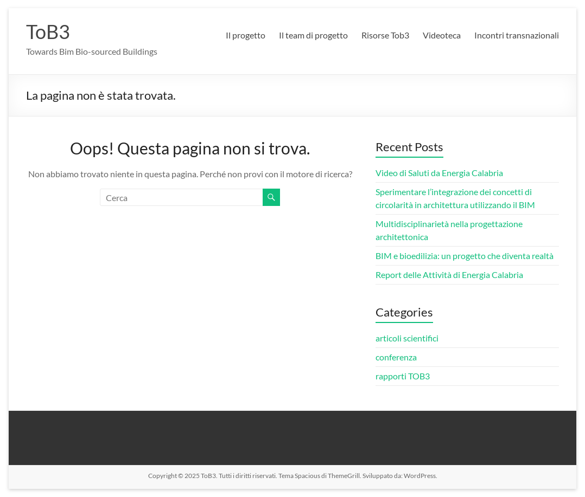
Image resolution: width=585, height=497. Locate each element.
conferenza (396, 357)
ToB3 (48, 31)
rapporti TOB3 (403, 376)
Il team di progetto (313, 35)
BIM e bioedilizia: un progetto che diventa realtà (465, 255)
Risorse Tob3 (385, 35)
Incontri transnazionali (516, 35)
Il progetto (245, 35)
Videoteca (442, 35)
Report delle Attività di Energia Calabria (449, 274)
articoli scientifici (407, 338)
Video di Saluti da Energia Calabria (439, 172)
